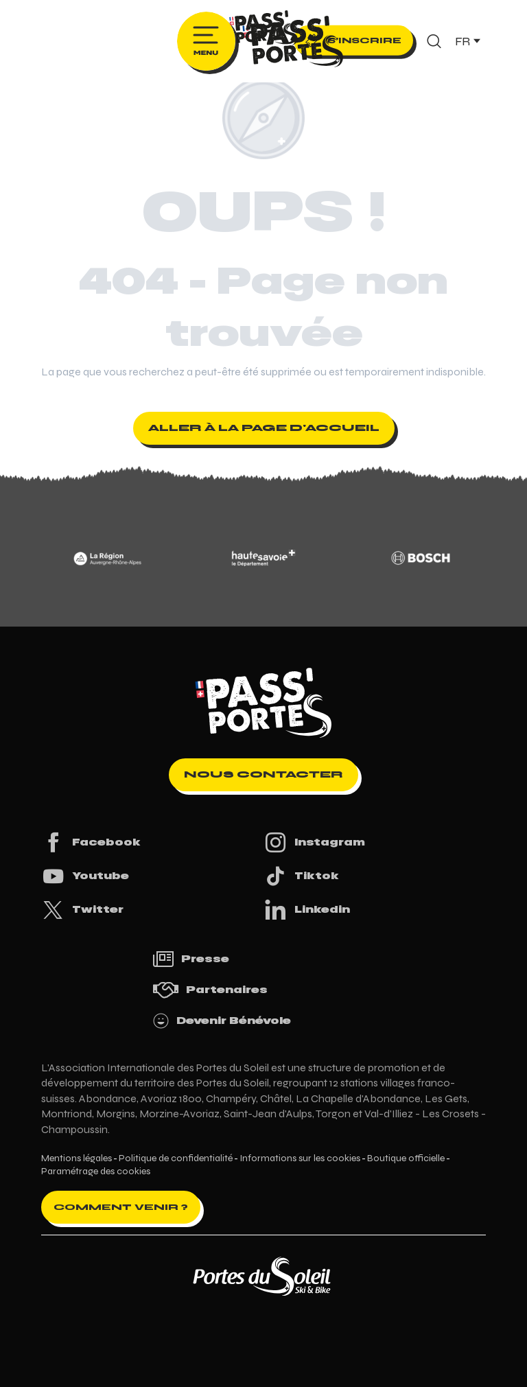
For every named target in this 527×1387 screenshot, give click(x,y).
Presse (190, 959)
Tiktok (301, 876)
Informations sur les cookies (299, 1158)
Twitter (82, 909)
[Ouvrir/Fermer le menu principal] (206, 41)
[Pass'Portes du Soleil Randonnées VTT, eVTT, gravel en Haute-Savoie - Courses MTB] (263, 30)
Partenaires (210, 990)
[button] (434, 41)
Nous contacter (263, 774)
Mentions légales (76, 1158)
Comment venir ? (121, 1207)
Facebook (91, 842)
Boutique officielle (406, 1158)
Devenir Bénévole (221, 1021)
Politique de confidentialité (176, 1158)
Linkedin (307, 909)
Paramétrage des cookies (95, 1171)
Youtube (85, 876)
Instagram (314, 842)
